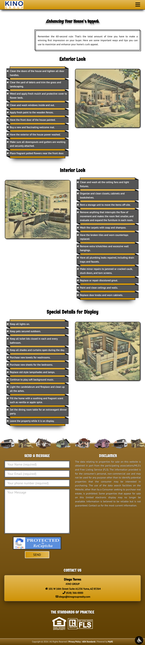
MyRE (110, 641)
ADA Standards (88, 641)
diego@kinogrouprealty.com (74, 596)
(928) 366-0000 (74, 592)
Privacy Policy (75, 641)
